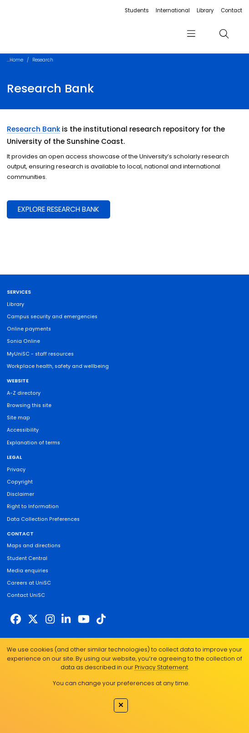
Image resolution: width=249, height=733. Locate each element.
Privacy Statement (161, 667)
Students (137, 10)
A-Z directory (24, 393)
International (173, 10)
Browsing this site (29, 405)
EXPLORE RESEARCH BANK (58, 209)
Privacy (16, 469)
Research (42, 60)
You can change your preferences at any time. (121, 683)
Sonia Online (23, 341)
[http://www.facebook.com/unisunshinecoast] (15, 619)
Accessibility (23, 430)
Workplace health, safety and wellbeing (58, 366)
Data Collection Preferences (43, 519)
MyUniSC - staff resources (40, 354)
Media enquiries (27, 570)
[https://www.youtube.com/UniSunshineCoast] (84, 619)
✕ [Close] (121, 705)
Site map (18, 417)
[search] (224, 34)
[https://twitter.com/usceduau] (33, 619)
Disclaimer (20, 494)
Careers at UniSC (29, 583)
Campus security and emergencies (52, 316)
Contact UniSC (26, 595)
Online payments (29, 329)
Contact (231, 10)
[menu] (191, 34)
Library (205, 10)
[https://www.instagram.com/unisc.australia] (50, 619)
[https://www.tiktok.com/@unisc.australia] (101, 619)
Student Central (27, 558)
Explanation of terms (33, 442)
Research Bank (33, 129)
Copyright (20, 481)
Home (16, 60)
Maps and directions (34, 545)
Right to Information (33, 506)
